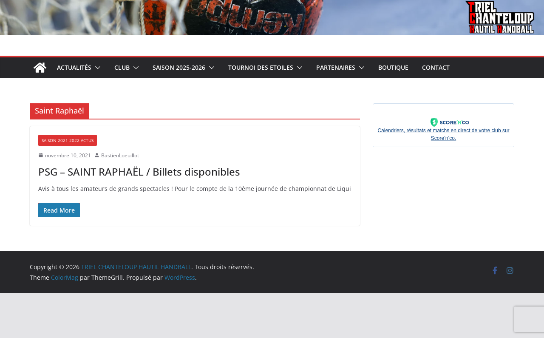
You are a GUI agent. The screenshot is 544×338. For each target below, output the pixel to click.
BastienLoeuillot (120, 155)
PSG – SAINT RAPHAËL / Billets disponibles (139, 172)
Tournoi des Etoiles (260, 67)
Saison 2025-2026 (179, 67)
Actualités (74, 67)
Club (122, 67)
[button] (96, 68)
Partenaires (335, 67)
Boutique (393, 67)
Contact (436, 67)
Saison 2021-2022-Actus (68, 140)
